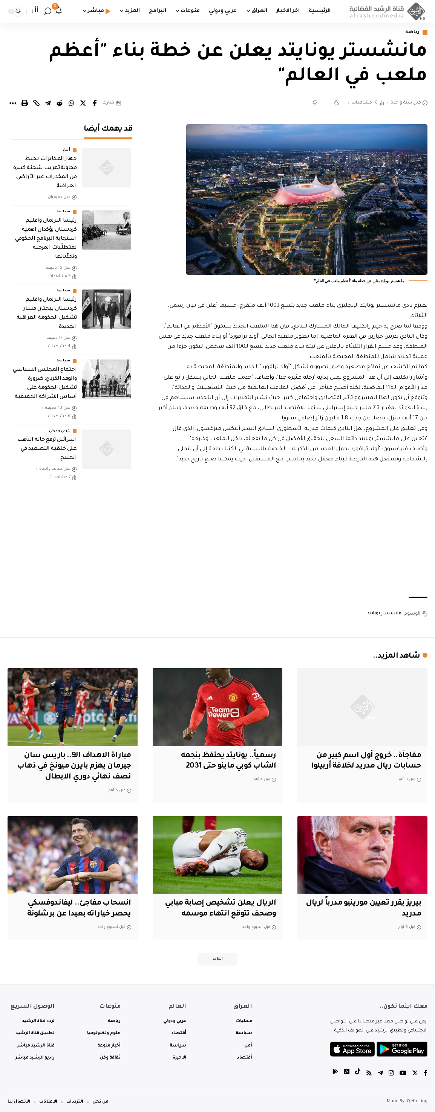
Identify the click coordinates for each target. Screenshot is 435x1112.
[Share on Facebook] (94, 103)
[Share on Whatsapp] (71, 103)
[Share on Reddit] (59, 103)
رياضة (412, 32)
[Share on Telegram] (48, 103)
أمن (66, 149)
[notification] (59, 11)
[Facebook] (425, 1074)
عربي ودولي (59, 430)
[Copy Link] (36, 103)
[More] (13, 103)
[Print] (24, 103)
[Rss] (369, 1074)
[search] (47, 11)
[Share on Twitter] (83, 103)
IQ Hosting (416, 1101)
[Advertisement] (291, 530)
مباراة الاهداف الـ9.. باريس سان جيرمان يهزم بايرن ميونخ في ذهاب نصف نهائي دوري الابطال (74, 766)
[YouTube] (403, 1074)
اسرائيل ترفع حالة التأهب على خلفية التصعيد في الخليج (47, 448)
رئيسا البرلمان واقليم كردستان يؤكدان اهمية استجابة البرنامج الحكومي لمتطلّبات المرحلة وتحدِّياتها (46, 238)
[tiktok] (357, 1074)
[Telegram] (380, 1074)
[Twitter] (415, 1074)
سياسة (63, 211)
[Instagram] (391, 1074)
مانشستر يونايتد (384, 613)
